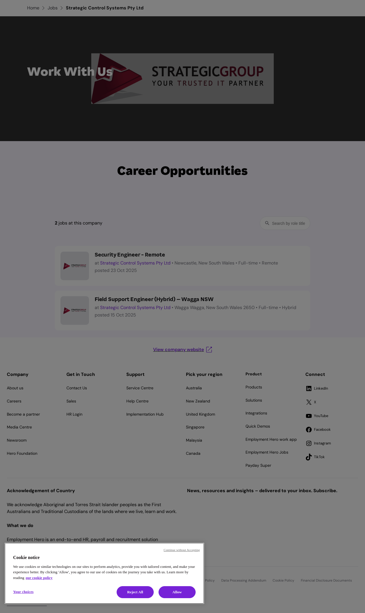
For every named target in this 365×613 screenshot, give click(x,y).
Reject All (135, 592)
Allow (177, 592)
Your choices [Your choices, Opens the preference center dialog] (23, 592)
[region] (104, 573)
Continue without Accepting (182, 550)
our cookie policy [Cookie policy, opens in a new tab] (39, 578)
